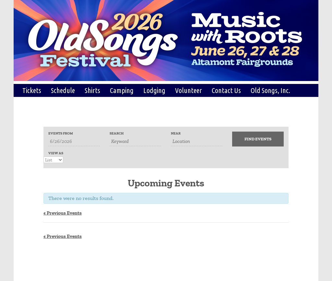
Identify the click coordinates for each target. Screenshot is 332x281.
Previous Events (62, 213)
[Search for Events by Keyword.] (135, 141)
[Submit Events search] (258, 139)
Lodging (154, 90)
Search (117, 133)
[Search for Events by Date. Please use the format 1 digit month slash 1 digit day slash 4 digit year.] (74, 141)
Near (176, 133)
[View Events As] (53, 160)
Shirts (92, 90)
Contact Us (226, 90)
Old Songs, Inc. (270, 90)
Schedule (63, 90)
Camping (122, 90)
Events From (60, 133)
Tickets (31, 90)
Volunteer (188, 90)
